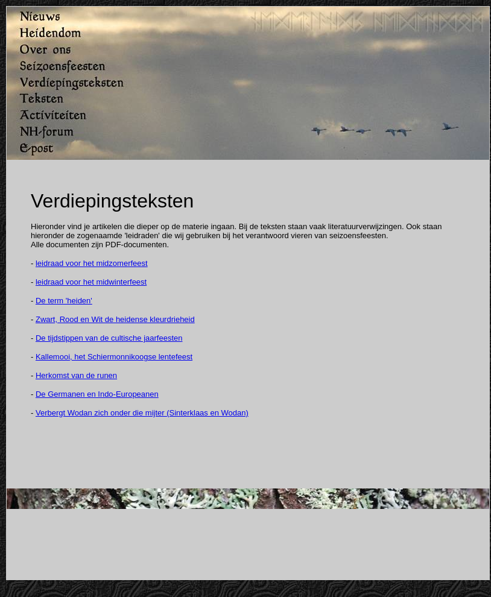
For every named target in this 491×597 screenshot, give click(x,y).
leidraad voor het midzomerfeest (92, 263)
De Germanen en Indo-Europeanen (97, 394)
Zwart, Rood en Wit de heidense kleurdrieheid (115, 319)
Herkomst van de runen (76, 375)
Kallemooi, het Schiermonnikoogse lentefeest (114, 356)
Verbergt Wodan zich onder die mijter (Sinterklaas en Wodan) (142, 412)
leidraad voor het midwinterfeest (91, 281)
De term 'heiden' (64, 300)
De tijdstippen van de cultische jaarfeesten (109, 338)
